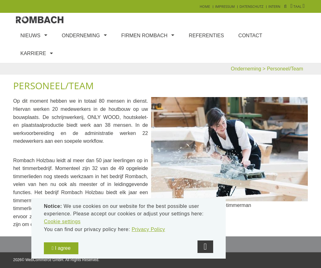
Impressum (225, 6)
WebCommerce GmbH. (44, 260)
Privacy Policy (148, 229)
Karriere (33, 53)
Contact (250, 35)
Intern (274, 6)
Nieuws (30, 35)
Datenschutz (251, 6)
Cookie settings (62, 221)
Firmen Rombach (144, 35)
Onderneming (81, 35)
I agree (61, 248)
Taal (298, 6)
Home (205, 6)
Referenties (206, 35)
